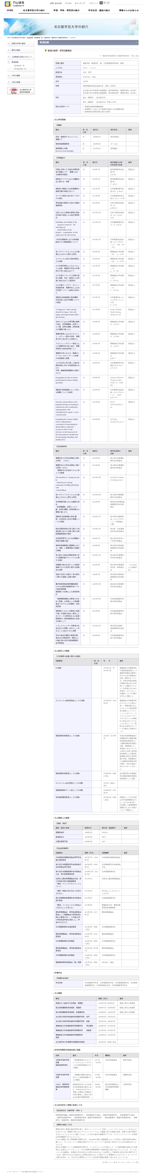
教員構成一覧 (19, 66)
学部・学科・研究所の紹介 (67, 10)
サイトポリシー (14, 1171)
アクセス (68, 3)
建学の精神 (16, 50)
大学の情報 (16, 82)
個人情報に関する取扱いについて (32, 1171)
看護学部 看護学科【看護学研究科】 (56, 37)
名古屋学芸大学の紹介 (34, 10)
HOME (10, 10)
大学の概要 (16, 76)
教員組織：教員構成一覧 (35, 37)
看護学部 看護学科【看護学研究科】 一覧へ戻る (120, 56)
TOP (8, 37)
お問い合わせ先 (56, 3)
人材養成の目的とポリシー (22, 57)
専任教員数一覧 (20, 69)
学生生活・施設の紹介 (99, 10)
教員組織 (15, 62)
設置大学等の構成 (18, 44)
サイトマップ (80, 3)
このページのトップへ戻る (129, 1162)
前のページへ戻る (111, 1162)
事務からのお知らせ (129, 10)
